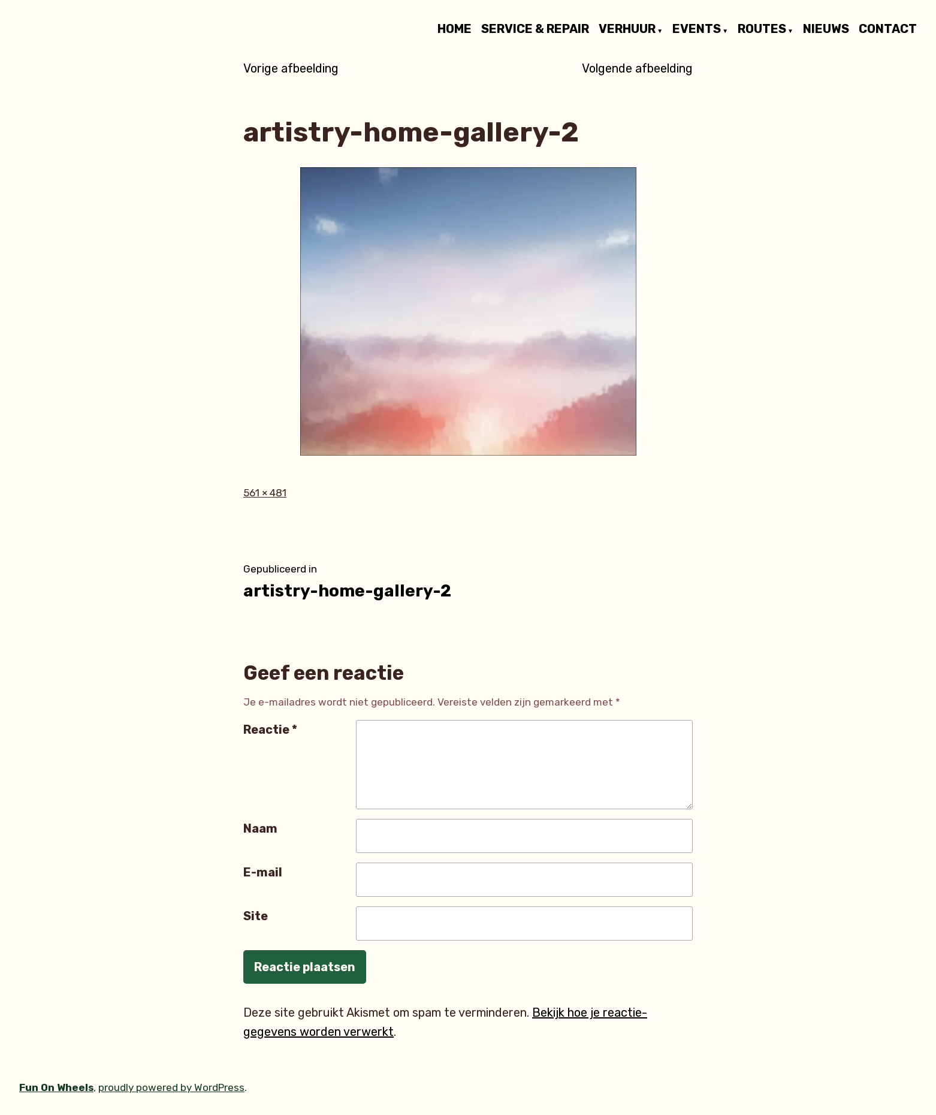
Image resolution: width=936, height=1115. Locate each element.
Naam (260, 828)
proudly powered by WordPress (171, 1087)
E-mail (262, 872)
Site (255, 916)
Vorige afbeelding (291, 68)
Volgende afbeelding (637, 68)
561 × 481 (264, 493)
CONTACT (888, 29)
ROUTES (762, 29)
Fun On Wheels (56, 1087)
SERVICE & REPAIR (535, 29)
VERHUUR (627, 29)
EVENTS (696, 29)
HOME (454, 29)
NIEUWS (826, 29)
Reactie (270, 729)
